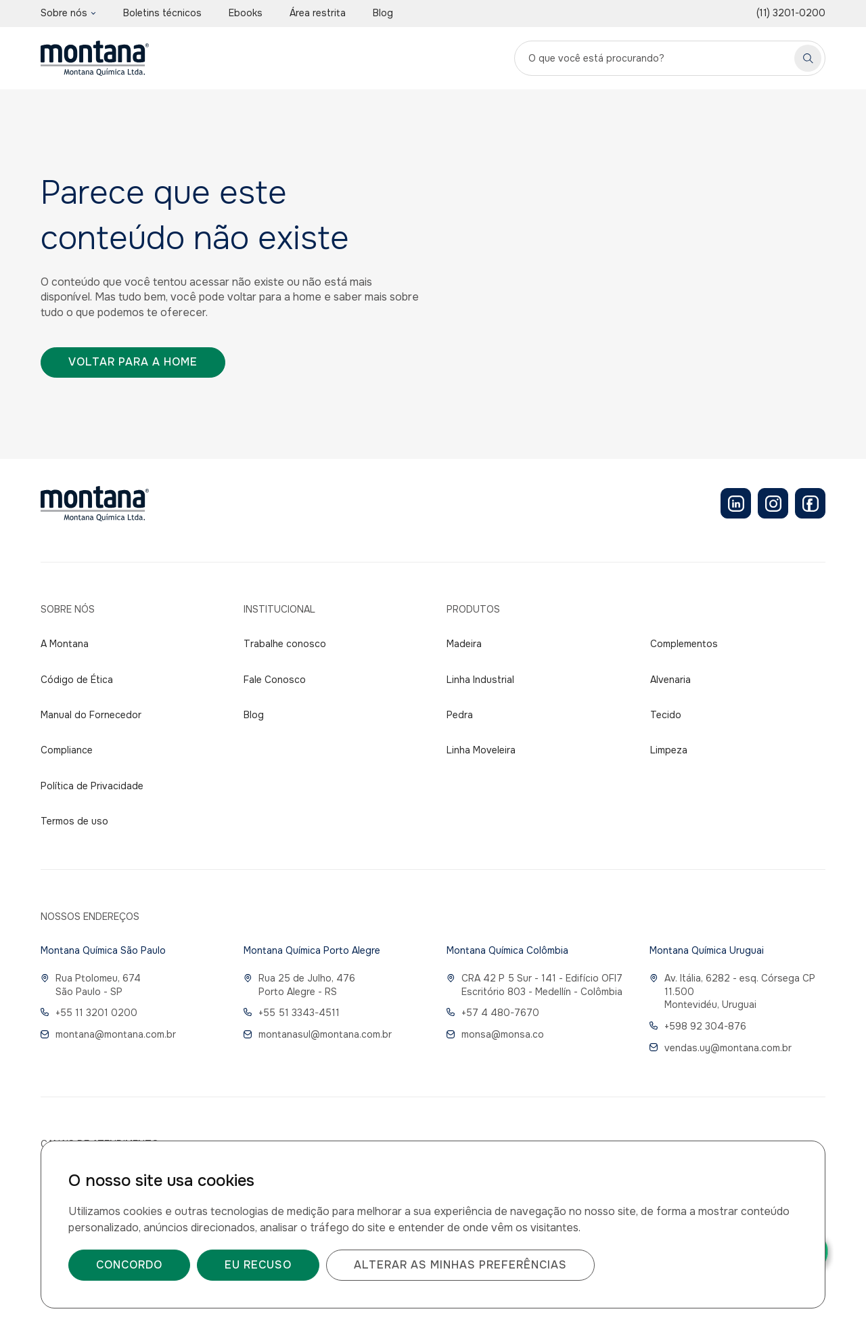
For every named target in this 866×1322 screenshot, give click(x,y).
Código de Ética (77, 680)
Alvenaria (670, 680)
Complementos (684, 644)
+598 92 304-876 (698, 1026)
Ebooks (246, 13)
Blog (383, 13)
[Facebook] (810, 503)
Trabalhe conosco (285, 644)
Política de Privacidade (92, 786)
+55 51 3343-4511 (292, 1013)
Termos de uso (74, 821)
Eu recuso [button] (258, 1265)
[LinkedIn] (736, 503)
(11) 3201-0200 (790, 13)
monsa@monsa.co (495, 1034)
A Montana (65, 644)
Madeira (464, 644)
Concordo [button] (129, 1265)
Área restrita (318, 13)
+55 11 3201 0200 (89, 1013)
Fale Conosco (275, 680)
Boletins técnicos (162, 13)
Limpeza (668, 750)
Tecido (665, 715)
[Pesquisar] (807, 58)
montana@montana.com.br (108, 1034)
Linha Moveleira (481, 750)
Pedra (460, 715)
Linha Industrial (480, 680)
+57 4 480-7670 (493, 1013)
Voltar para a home (133, 362)
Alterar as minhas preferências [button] (460, 1265)
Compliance (67, 750)
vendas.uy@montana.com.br (721, 1048)
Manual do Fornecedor (91, 715)
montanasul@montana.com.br (318, 1034)
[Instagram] (773, 503)
